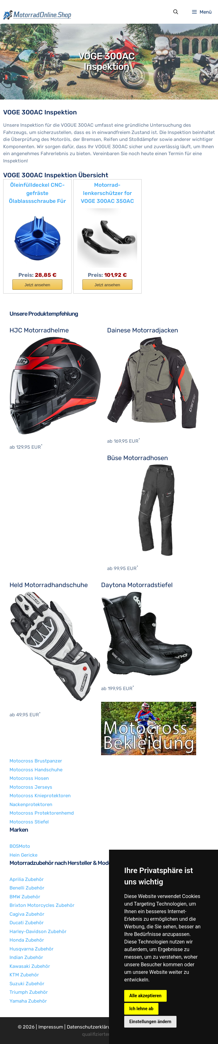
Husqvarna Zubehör (32, 949)
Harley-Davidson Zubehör (38, 931)
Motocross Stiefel (29, 822)
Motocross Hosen (29, 778)
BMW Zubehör (25, 897)
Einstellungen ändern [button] (150, 1021)
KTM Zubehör (24, 975)
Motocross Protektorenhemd (42, 813)
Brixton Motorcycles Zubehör (42, 905)
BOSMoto (20, 846)
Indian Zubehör (26, 957)
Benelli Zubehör (27, 888)
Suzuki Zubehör (27, 983)
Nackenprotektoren (31, 804)
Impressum (50, 1027)
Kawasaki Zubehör (30, 966)
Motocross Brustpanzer (36, 761)
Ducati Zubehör (27, 923)
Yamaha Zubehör (28, 1001)
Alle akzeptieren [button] (145, 995)
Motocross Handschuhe (36, 770)
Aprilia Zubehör (27, 879)
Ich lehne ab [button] (141, 1008)
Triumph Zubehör (29, 992)
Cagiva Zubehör (27, 914)
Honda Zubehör (27, 940)
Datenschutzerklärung (91, 1027)
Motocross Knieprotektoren (40, 795)
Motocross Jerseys (31, 787)
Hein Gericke (23, 855)
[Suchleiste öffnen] (175, 12)
